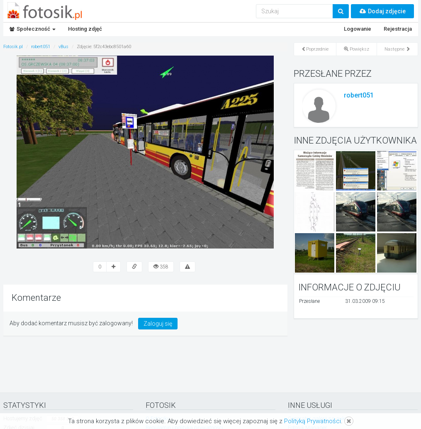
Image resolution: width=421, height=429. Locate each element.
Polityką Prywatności (312, 421)
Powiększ (356, 49)
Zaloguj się (158, 323)
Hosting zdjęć (85, 29)
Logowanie (357, 29)
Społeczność (33, 29)
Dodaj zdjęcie (382, 11)
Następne (397, 49)
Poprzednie (315, 49)
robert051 (359, 95)
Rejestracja (398, 29)
